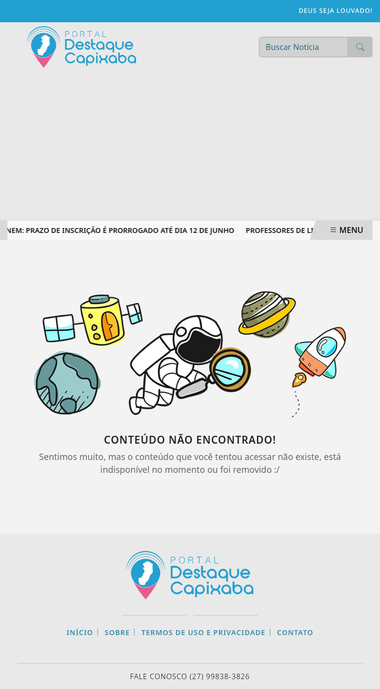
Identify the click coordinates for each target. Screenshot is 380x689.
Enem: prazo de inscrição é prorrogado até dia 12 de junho (119, 230)
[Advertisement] (190, 146)
